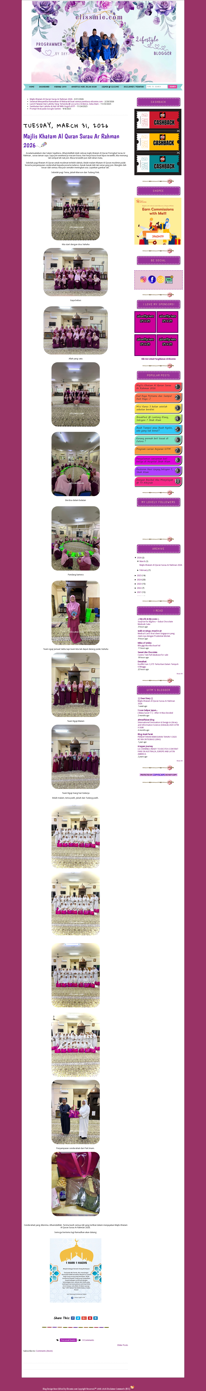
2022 (139, 588)
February (144, 570)
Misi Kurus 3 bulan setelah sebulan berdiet (151, 408)
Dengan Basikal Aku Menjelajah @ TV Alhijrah (154, 481)
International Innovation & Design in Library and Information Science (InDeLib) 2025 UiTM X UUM (158, 725)
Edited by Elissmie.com (67, 1389)
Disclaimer (111, 1389)
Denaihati (142, 661)
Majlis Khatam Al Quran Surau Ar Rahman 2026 (51, 99)
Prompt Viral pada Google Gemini (45, 109)
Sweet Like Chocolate (147, 652)
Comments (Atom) (44, 1351)
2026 (139, 557)
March (142, 561)
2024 (139, 579)
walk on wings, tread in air (150, 631)
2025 (139, 575)
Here (55, 1389)
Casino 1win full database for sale (153, 655)
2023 (139, 584)
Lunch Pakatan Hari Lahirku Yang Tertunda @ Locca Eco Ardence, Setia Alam (64, 104)
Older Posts (122, 1345)
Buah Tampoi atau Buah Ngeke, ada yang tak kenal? (154, 429)
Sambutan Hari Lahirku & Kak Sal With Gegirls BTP (52, 106)
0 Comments (88, 1340)
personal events (68, 1340)
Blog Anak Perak (145, 734)
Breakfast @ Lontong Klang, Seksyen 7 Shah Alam (152, 419)
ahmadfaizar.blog (146, 720)
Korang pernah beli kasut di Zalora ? (152, 440)
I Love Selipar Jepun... (148, 710)
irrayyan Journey (145, 746)
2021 (139, 592)
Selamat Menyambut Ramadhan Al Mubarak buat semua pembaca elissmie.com (66, 101)
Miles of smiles (144, 643)
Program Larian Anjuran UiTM (153, 449)
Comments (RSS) (123, 1389)
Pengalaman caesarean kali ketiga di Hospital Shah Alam (153, 460)
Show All (180, 674)
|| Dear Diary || (145, 698)
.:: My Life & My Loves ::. (148, 619)
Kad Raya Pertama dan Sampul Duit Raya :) (154, 398)
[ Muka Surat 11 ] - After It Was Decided (155, 713)
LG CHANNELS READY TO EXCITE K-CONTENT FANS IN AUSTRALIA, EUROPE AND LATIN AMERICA (158, 751)
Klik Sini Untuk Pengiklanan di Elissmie (158, 359)
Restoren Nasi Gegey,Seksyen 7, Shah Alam (154, 471)
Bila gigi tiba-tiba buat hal (149, 645)
